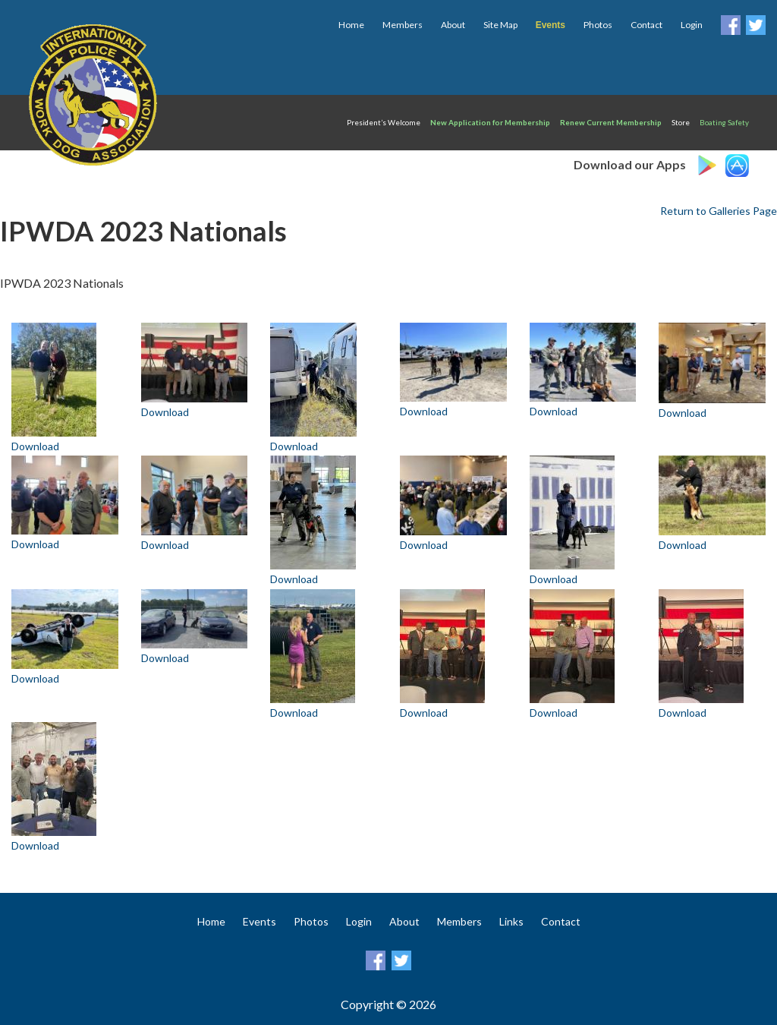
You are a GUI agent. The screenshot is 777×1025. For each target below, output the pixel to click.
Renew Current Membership (611, 122)
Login (692, 24)
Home (351, 24)
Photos (598, 24)
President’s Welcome (383, 122)
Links (511, 921)
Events (259, 921)
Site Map (500, 24)
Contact (646, 24)
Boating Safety (724, 122)
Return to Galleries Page (718, 210)
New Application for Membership (490, 122)
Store (681, 122)
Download (35, 446)
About (453, 24)
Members (402, 24)
